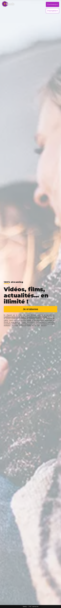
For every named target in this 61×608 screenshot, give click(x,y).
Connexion (52, 4)
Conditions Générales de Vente (14, 317)
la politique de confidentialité (37, 317)
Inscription (52, 11)
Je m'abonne (30, 309)
